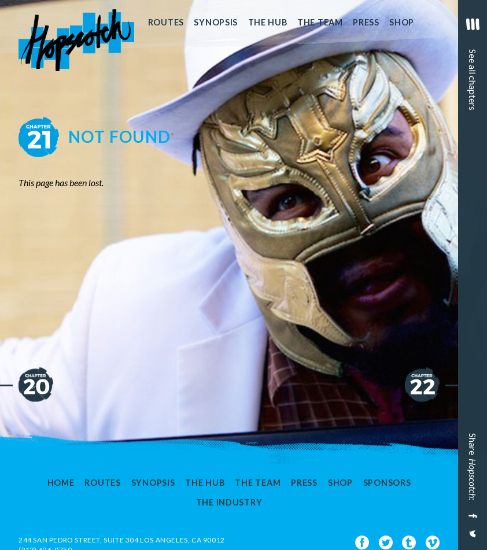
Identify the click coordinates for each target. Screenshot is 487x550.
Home (61, 483)
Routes (166, 22)
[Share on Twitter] (471, 538)
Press (366, 22)
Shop (401, 22)
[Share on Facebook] (471, 516)
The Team (320, 22)
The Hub (267, 22)
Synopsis (216, 22)
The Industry (229, 503)
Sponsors (387, 483)
